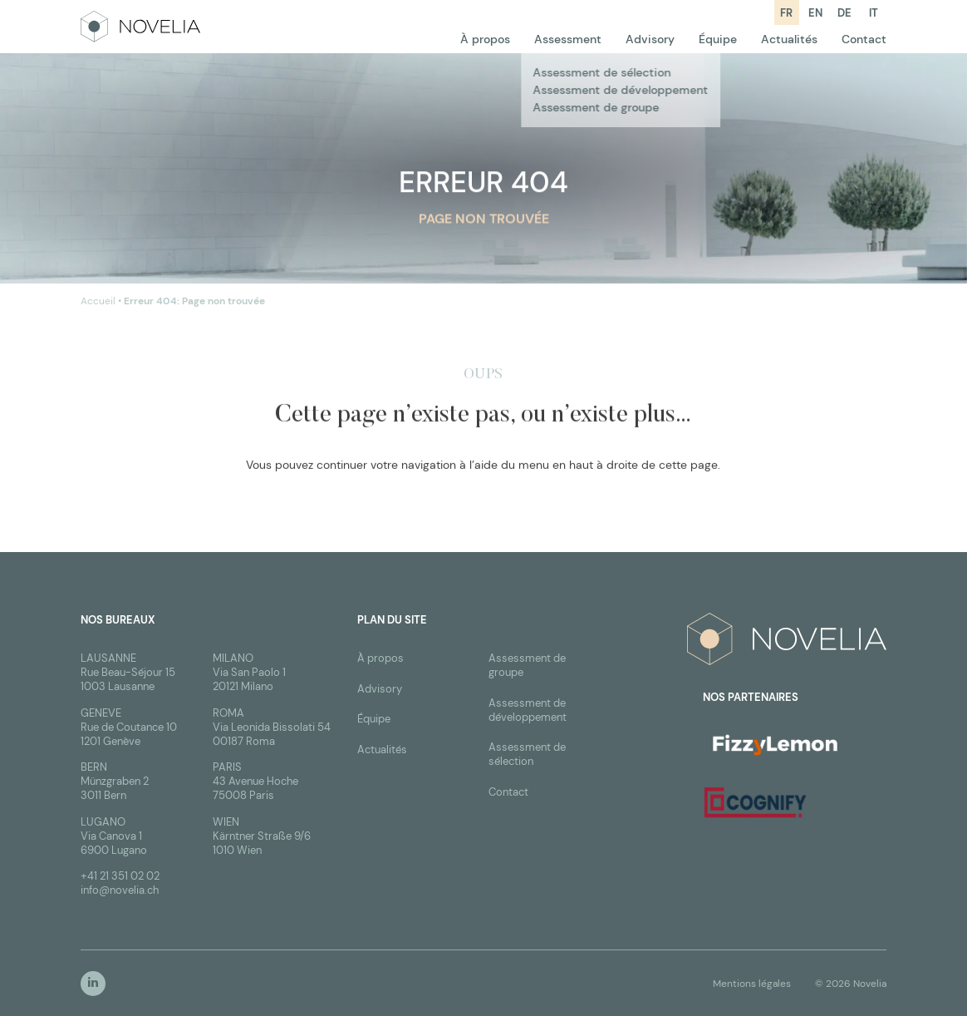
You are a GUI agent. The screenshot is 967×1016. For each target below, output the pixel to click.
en (815, 13)
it (873, 13)
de (844, 13)
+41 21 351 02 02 (120, 876)
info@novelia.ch (120, 890)
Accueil (98, 301)
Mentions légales (752, 983)
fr (786, 13)
